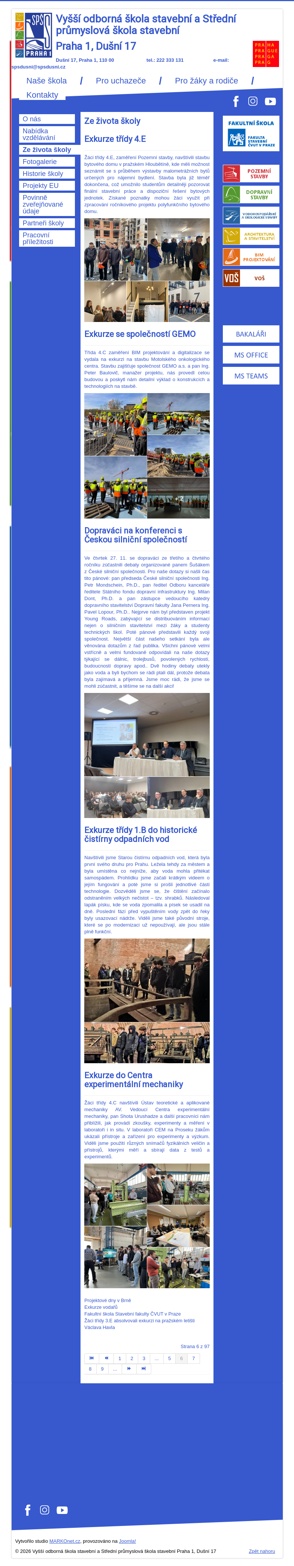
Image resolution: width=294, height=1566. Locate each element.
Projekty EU (41, 185)
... (157, 1358)
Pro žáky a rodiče (206, 80)
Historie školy (43, 173)
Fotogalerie (40, 161)
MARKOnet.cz (64, 1541)
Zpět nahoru (262, 1551)
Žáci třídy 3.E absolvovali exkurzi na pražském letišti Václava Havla (139, 1324)
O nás (32, 119)
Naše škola (47, 80)
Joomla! (127, 1541)
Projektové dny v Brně (107, 1300)
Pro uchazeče (121, 80)
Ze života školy (47, 149)
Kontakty (42, 95)
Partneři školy (43, 223)
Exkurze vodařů (100, 1307)
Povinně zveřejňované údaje (43, 204)
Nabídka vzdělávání (39, 134)
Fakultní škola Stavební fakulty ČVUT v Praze (132, 1314)
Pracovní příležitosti (38, 238)
